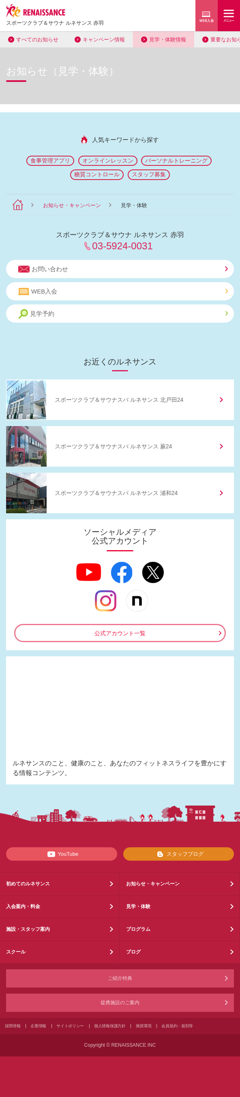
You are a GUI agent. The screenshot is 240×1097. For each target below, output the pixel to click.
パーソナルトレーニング (176, 160)
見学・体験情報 (167, 39)
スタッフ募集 (149, 174)
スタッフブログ (179, 854)
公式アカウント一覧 (120, 633)
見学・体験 (138, 906)
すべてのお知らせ (37, 39)
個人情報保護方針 (110, 1026)
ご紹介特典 (120, 978)
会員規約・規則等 (177, 1026)
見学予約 (123, 314)
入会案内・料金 (23, 906)
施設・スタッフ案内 (28, 929)
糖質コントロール (97, 174)
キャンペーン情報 (104, 39)
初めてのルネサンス (28, 884)
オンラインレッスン (107, 160)
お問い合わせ (123, 269)
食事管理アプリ (50, 160)
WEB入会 (123, 291)
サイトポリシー (70, 1026)
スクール (16, 952)
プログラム (138, 929)
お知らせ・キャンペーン (72, 205)
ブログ (133, 952)
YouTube (61, 854)
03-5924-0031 (122, 245)
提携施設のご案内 (120, 1002)
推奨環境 (144, 1026)
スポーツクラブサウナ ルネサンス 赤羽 (55, 23)
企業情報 (38, 1026)
